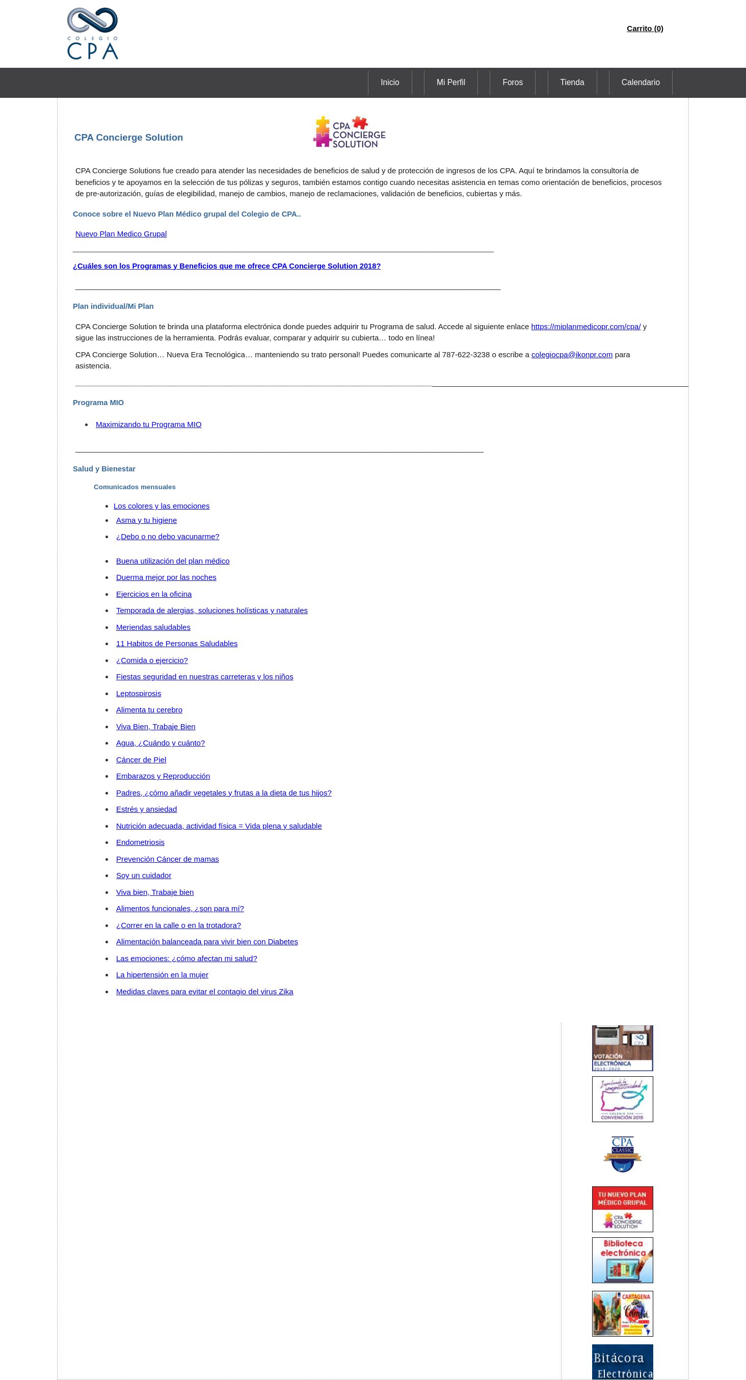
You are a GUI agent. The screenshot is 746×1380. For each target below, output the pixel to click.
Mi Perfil (498, 82)
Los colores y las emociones (161, 505)
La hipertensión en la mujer (162, 974)
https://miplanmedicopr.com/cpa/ (586, 326)
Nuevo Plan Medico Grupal (121, 233)
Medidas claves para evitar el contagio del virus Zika (205, 991)
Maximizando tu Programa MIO (149, 424)
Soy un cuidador (143, 875)
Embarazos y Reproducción (163, 776)
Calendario (647, 82)
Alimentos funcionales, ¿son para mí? (180, 908)
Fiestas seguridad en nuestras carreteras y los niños (205, 676)
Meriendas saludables (153, 627)
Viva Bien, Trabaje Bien (156, 726)
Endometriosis (140, 842)
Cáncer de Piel (141, 759)
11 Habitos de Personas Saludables (177, 643)
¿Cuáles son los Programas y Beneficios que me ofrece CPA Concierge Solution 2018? (227, 266)
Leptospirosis (138, 693)
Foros (546, 82)
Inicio (450, 82)
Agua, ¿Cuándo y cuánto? (160, 742)
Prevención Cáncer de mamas (167, 859)
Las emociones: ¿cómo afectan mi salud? (186, 958)
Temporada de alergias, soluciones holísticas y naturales (212, 610)
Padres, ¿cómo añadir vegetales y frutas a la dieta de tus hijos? (224, 792)
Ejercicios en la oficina (154, 594)
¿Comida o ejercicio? (152, 660)
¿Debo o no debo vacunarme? (168, 536)
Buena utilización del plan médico (173, 560)
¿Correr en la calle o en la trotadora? (178, 925)
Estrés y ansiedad (146, 809)
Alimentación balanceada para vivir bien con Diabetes (207, 941)
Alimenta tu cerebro (149, 709)
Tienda (592, 82)
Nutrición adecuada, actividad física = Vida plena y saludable (219, 825)
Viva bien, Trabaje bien (155, 892)
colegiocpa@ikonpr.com (571, 354)
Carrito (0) (645, 28)
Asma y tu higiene (146, 520)
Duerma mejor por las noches (166, 577)
